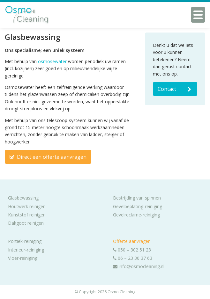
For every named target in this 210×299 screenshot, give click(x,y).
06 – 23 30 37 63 (132, 258)
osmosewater (52, 61)
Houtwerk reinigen (27, 206)
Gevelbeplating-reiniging (137, 206)
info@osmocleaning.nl (138, 266)
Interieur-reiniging (26, 250)
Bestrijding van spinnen (137, 198)
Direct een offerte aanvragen (48, 156)
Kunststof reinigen (27, 215)
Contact (175, 88)
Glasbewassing (23, 198)
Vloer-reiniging (22, 258)
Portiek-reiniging (24, 241)
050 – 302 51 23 (132, 250)
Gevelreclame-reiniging (136, 215)
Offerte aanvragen (132, 241)
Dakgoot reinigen (26, 223)
